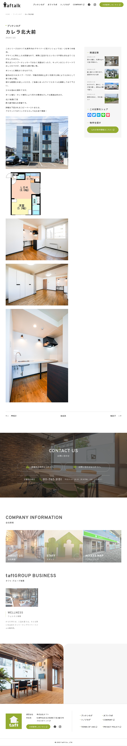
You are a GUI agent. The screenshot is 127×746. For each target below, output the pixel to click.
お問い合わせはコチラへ (87, 469)
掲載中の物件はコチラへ (40, 469)
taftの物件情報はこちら (103, 129)
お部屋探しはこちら (111, 4)
